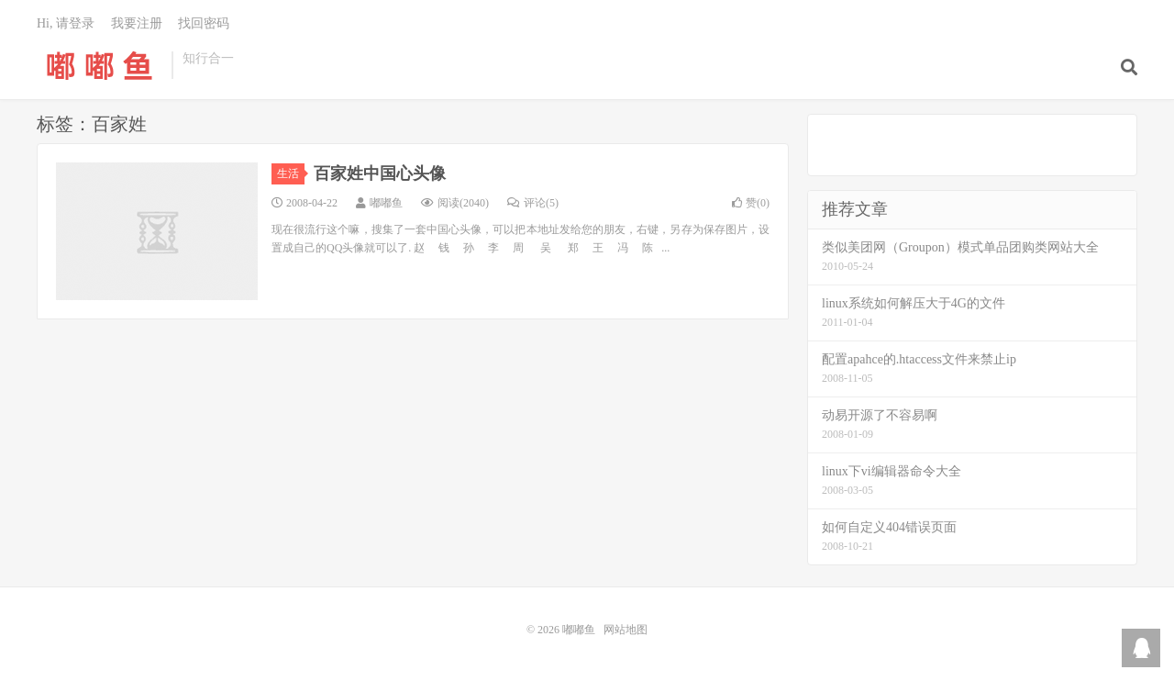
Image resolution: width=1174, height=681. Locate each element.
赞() (751, 202)
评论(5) (533, 202)
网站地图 (626, 629)
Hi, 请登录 (65, 23)
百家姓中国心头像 (380, 173)
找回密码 (203, 23)
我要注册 (136, 23)
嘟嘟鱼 (99, 65)
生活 (291, 173)
